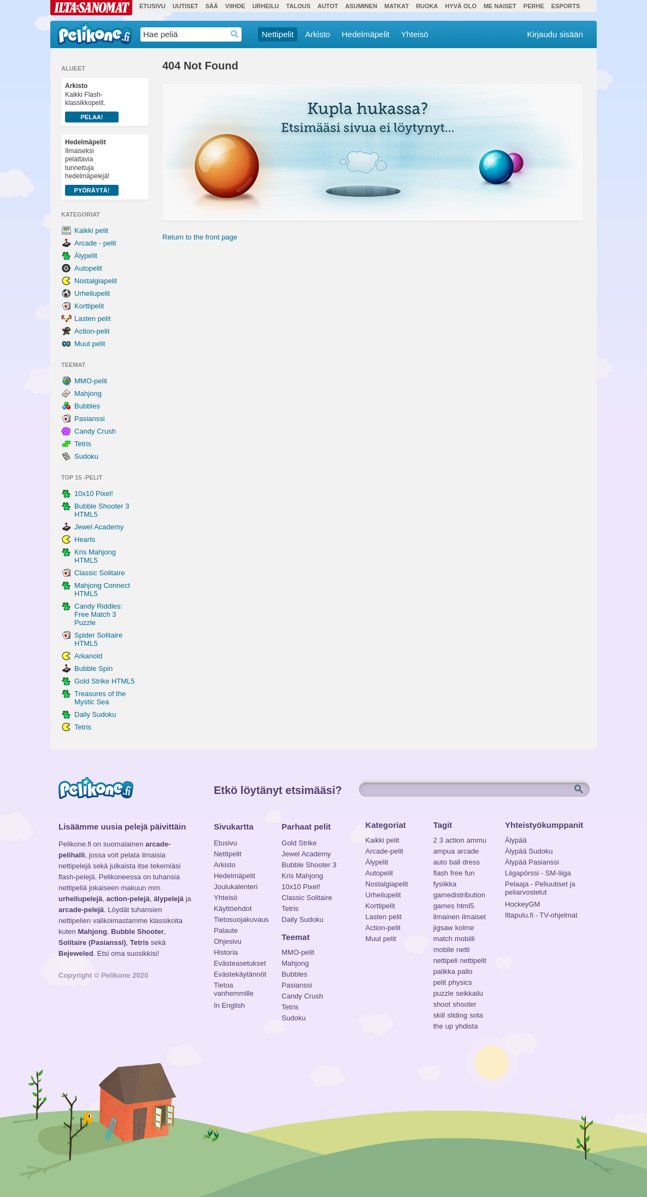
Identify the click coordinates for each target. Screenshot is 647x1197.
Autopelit (88, 268)
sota (476, 1015)
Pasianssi (89, 418)
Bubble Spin (93, 668)
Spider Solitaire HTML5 (98, 639)
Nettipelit (277, 34)
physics (460, 982)
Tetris (82, 444)
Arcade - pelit (95, 243)
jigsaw (443, 928)
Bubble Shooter (137, 931)
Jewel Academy (98, 527)
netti (463, 949)
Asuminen (361, 6)
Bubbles (87, 406)
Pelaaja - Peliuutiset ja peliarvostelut (540, 885)
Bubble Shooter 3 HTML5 (101, 510)
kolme (464, 928)
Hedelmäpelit (366, 34)
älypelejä (169, 899)
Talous (298, 6)
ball (454, 862)
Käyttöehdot (232, 908)
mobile (443, 949)
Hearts (84, 539)
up (449, 1026)
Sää (211, 6)
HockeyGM (522, 904)
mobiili (465, 939)
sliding (457, 1015)
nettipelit (473, 960)
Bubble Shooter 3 (308, 865)
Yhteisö (414, 34)
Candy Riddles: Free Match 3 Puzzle (98, 614)
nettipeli (445, 960)
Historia (226, 952)
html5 (465, 906)
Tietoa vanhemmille (234, 986)
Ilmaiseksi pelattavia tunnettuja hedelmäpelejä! (92, 167)
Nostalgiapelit (95, 281)
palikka (444, 971)
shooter (464, 1004)
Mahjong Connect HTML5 (102, 589)
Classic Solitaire (99, 573)
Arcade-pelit (384, 851)
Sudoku (86, 456)
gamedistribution (459, 895)
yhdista (466, 1026)
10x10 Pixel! (93, 493)
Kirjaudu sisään (555, 34)
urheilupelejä (80, 899)
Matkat (396, 6)
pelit (439, 982)
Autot (327, 6)
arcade (468, 851)
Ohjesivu (228, 941)
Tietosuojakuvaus (240, 919)
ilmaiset (474, 917)
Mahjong (88, 393)
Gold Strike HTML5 (104, 681)
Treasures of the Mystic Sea (100, 698)
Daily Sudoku (95, 714)
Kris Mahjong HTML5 (95, 556)
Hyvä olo (460, 6)
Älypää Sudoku (528, 851)
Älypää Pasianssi (532, 862)
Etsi (580, 790)
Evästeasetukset (240, 963)
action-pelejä (127, 899)
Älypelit (85, 256)
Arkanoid (88, 656)
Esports (565, 6)
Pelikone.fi (94, 34)
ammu (476, 840)
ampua (444, 851)
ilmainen (446, 917)
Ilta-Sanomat (91, 7)
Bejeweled (75, 953)
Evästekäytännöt (240, 974)
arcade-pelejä (81, 910)
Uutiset (185, 6)
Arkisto (317, 34)
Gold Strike (298, 843)
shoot (442, 1004)
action (454, 840)
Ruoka (427, 6)
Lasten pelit (92, 318)
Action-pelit (91, 331)
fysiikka (445, 884)
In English (229, 1005)
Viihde (235, 6)
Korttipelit (89, 306)
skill (439, 1015)
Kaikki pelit (91, 230)
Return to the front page (199, 237)
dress (471, 862)
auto (440, 862)
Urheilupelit (92, 293)
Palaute (226, 930)
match (442, 939)
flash (440, 873)
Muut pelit (89, 344)
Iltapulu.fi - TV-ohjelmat (541, 915)
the (438, 1026)
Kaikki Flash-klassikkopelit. (92, 102)
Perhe (534, 6)
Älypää (516, 840)
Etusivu (152, 6)
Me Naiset (500, 6)
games (444, 906)
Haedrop (235, 34)
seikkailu (469, 993)
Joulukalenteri (235, 887)
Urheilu (265, 6)
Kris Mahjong (302, 876)
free (456, 873)
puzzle (443, 993)
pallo (464, 971)
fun (470, 873)
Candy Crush (95, 431)
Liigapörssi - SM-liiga (538, 873)
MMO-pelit (90, 381)
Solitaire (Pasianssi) (92, 942)
